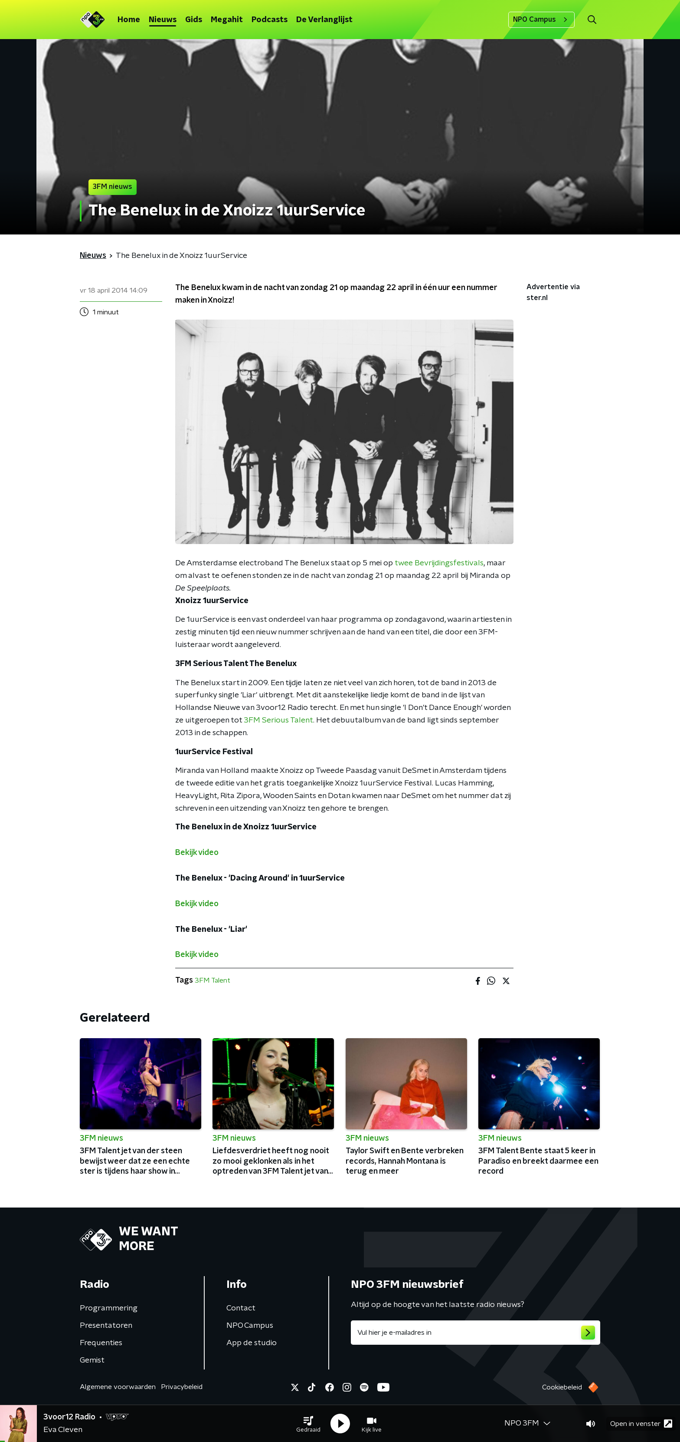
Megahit (227, 20)
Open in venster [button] (641, 1423)
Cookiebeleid (562, 1387)
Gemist (92, 1360)
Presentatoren (106, 1326)
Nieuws (163, 20)
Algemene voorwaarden (118, 1386)
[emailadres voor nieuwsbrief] (475, 1332)
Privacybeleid (182, 1386)
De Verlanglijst (324, 20)
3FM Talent (212, 980)
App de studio (251, 1343)
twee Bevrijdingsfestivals (439, 563)
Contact (240, 1308)
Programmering (108, 1308)
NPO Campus (541, 19)
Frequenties (101, 1343)
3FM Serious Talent (278, 720)
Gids (193, 20)
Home (129, 20)
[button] (308, 1424)
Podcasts (270, 20)
